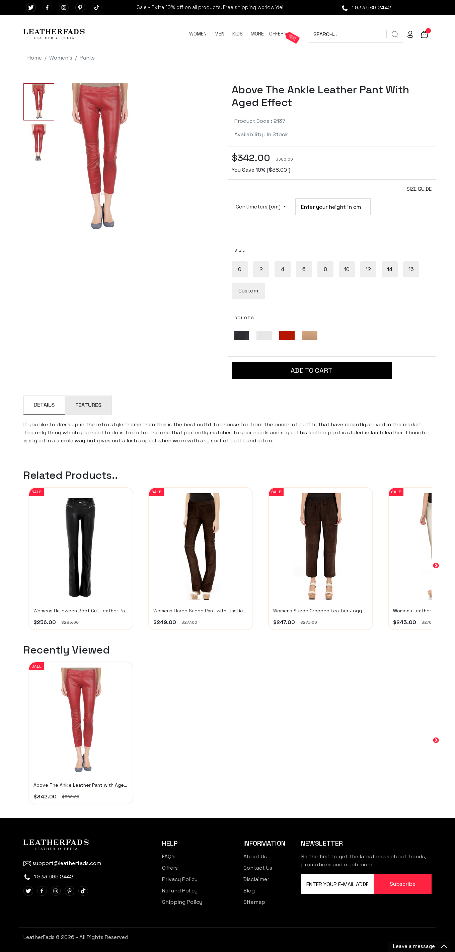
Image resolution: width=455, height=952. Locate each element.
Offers (170, 867)
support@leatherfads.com (62, 863)
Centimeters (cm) (259, 206)
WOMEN (198, 33)
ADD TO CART (311, 370)
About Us (255, 856)
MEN (219, 33)
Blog (249, 890)
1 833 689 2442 (366, 7)
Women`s (60, 57)
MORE (257, 33)
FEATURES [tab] (88, 405)
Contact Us (257, 867)
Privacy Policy (180, 879)
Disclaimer (256, 879)
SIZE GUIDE (419, 188)
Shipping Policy (182, 901)
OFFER (276, 33)
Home (34, 57)
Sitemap (254, 901)
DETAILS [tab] (44, 404)
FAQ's (168, 856)
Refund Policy (180, 890)
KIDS (237, 33)
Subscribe (402, 883)
